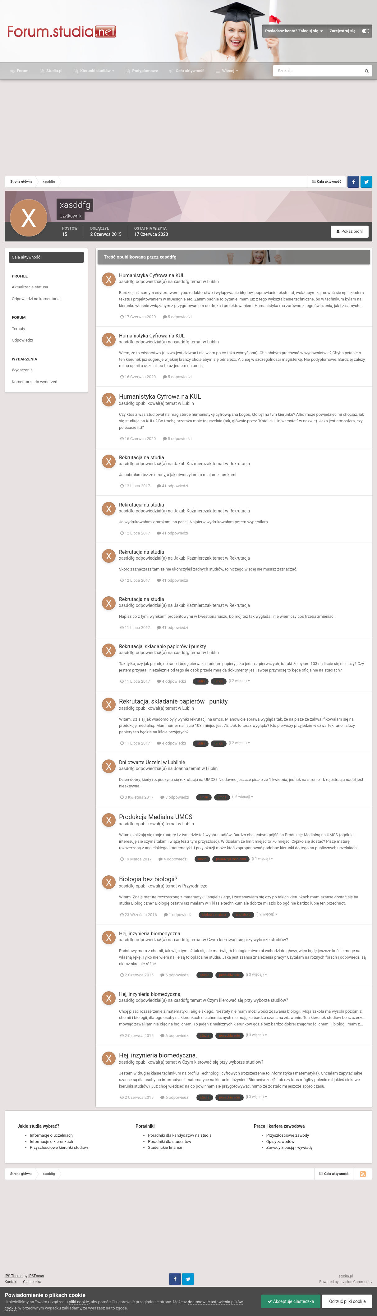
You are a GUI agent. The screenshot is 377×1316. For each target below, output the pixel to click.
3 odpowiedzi (174, 797)
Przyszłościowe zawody (287, 1135)
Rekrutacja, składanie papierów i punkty (162, 646)
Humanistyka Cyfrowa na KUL (152, 275)
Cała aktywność (189, 70)
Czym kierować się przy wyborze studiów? (247, 939)
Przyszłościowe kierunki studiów (59, 1147)
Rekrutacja (239, 463)
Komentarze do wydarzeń (34, 381)
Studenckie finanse (165, 1147)
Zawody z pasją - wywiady (289, 1147)
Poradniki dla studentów (169, 1141)
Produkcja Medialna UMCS (155, 817)
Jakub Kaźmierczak (193, 463)
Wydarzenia (22, 370)
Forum (22, 70)
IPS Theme (14, 1276)
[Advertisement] (188, 126)
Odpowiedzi (22, 340)
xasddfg (127, 281)
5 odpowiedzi (177, 316)
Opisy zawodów (280, 1141)
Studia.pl (53, 70)
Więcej (228, 70)
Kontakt (11, 1282)
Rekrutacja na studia (141, 458)
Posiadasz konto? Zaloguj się (294, 31)
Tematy (18, 328)
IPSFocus (36, 1276)
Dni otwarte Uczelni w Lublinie (152, 762)
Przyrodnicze (194, 885)
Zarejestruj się (342, 31)
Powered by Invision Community (345, 1282)
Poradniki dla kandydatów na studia (180, 1135)
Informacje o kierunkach (51, 1141)
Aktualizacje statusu (30, 287)
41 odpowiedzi (172, 486)
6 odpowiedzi (174, 975)
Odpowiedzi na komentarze (36, 298)
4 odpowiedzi (171, 681)
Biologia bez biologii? (148, 879)
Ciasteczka (32, 1282)
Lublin (213, 281)
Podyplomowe (144, 70)
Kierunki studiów (95, 70)
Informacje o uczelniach (51, 1135)
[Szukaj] (294, 70)
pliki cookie (79, 1302)
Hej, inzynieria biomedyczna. (150, 934)
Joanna (181, 768)
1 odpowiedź (178, 914)
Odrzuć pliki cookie (347, 1301)
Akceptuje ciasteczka (291, 1301)
